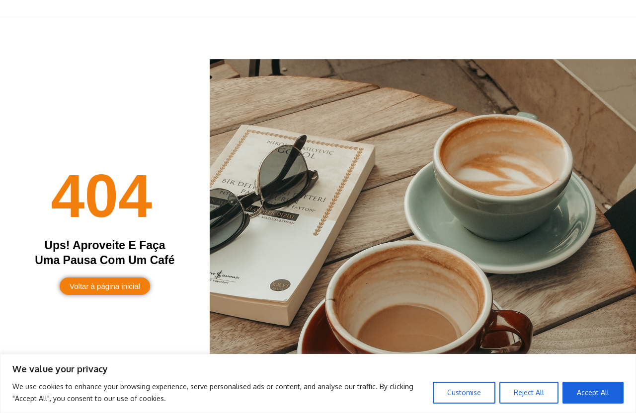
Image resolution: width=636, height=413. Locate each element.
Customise (464, 392)
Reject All (529, 392)
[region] (318, 383)
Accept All (593, 392)
